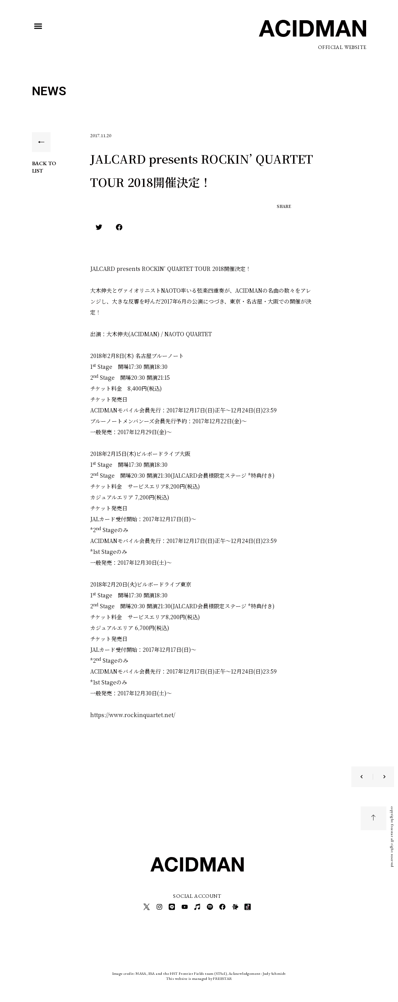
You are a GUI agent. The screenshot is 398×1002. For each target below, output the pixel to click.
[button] (38, 26)
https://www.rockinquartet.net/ (132, 715)
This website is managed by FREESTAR (199, 976)
